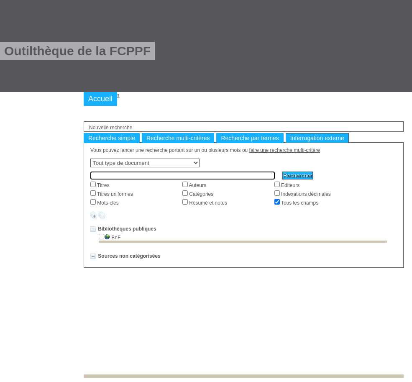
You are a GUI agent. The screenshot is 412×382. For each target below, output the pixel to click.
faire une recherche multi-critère (284, 150)
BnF (112, 238)
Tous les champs (299, 203)
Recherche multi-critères (178, 138)
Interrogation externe (317, 138)
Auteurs (197, 185)
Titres (103, 185)
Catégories (200, 194)
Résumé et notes (207, 203)
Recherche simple (111, 138)
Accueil (100, 99)
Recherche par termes (250, 138)
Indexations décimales (305, 194)
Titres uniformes (114, 194)
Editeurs (289, 185)
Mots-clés (107, 203)
